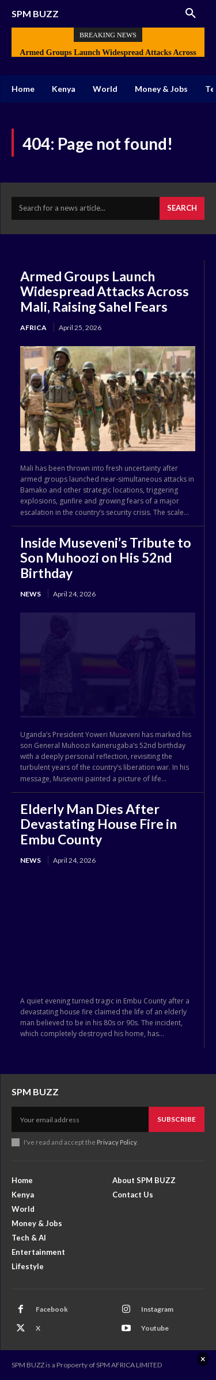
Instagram (157, 1309)
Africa (33, 327)
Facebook (52, 1309)
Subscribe (176, 1119)
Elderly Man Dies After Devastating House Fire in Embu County (98, 824)
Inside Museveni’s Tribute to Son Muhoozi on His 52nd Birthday (105, 557)
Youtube (155, 1328)
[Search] (182, 208)
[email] (80, 1119)
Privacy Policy (117, 1142)
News (30, 594)
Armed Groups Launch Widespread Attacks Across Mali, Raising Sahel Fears (104, 291)
